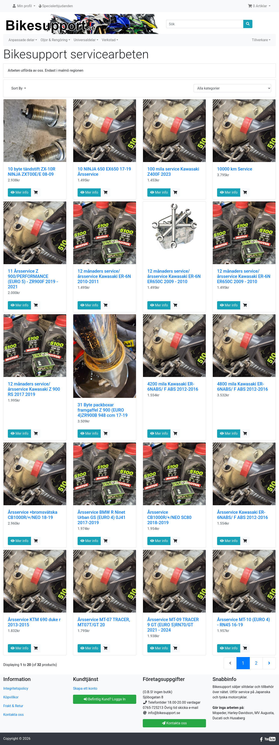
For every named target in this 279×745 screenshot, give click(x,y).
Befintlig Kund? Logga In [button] (105, 699)
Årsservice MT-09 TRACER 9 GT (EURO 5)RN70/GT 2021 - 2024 (173, 625)
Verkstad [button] (109, 40)
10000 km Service (234, 169)
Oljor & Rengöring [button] (54, 40)
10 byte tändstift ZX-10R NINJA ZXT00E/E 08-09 (31, 171)
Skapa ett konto (85, 688)
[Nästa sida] (269, 663)
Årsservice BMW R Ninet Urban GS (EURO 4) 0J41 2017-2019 (102, 517)
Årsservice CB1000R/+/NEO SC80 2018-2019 (169, 517)
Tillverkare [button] (260, 40)
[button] (23, 6)
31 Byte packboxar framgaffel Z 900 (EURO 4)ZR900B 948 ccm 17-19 (103, 410)
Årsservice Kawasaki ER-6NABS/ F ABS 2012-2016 (242, 515)
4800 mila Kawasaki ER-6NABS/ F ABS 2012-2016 (242, 386)
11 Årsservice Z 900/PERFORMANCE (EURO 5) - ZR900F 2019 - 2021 (33, 279)
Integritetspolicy (15, 688)
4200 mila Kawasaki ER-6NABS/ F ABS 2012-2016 (172, 386)
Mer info (19, 192)
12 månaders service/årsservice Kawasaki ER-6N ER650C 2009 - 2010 (174, 276)
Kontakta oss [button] (174, 723)
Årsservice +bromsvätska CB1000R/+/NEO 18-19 (32, 515)
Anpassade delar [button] (21, 40)
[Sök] (205, 24)
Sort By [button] (17, 88)
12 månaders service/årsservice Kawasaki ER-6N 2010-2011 (104, 276)
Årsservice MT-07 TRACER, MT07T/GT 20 (104, 622)
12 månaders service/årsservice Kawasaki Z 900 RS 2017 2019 (34, 389)
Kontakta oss (13, 715)
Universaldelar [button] (85, 40)
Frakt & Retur (13, 706)
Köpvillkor (11, 697)
